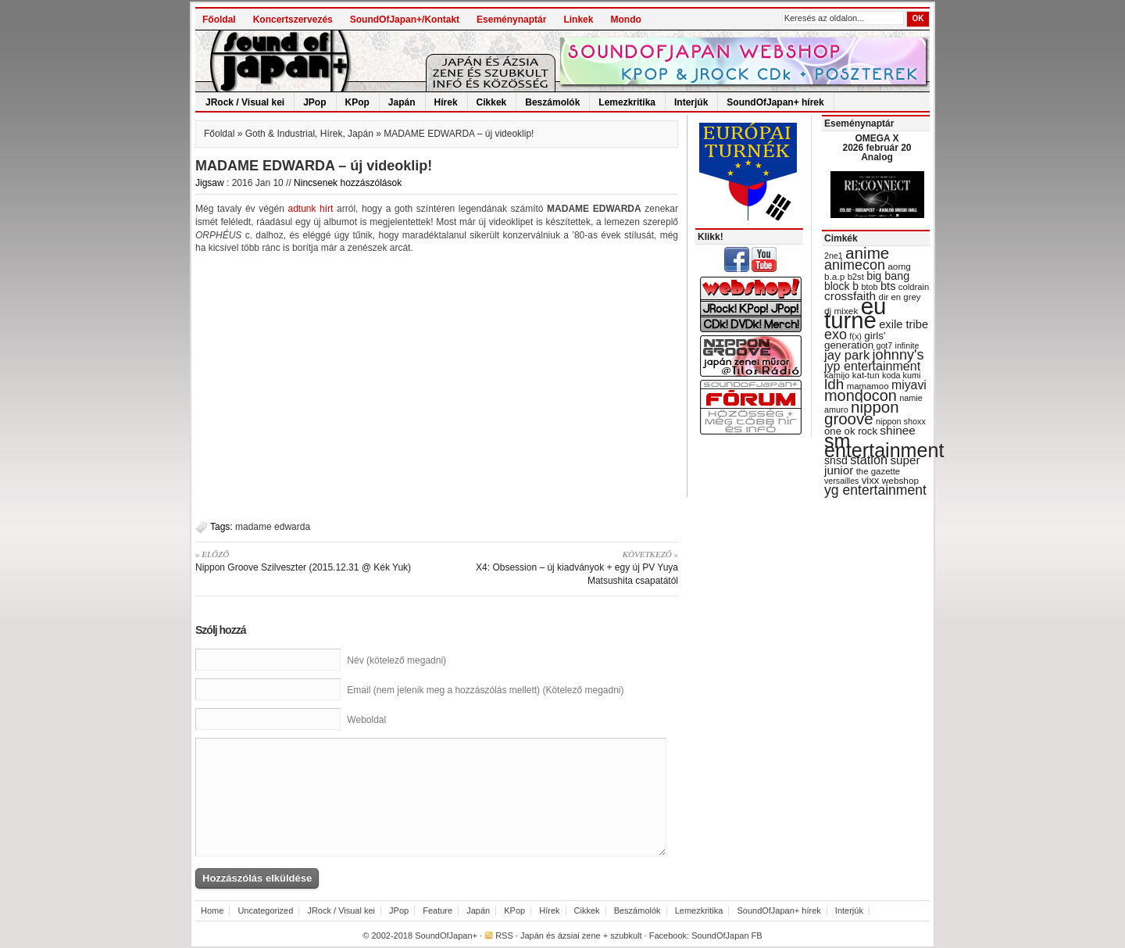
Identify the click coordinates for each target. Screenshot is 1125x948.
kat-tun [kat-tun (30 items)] (866, 375)
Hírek (446, 102)
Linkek (578, 19)
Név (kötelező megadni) (396, 660)
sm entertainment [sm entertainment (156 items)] (884, 445)
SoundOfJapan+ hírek (775, 102)
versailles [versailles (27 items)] (841, 480)
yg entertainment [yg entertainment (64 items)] (875, 490)
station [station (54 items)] (869, 460)
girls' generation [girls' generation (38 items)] (854, 340)
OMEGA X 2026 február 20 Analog (876, 148)
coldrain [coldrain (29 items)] (913, 287)
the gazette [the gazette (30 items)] (878, 471)
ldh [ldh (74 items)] (834, 384)
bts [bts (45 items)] (888, 286)
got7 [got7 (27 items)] (884, 345)
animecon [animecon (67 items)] (854, 265)
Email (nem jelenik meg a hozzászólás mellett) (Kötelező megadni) (485, 690)
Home (212, 910)
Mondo (625, 19)
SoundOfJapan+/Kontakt (404, 19)
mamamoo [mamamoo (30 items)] (868, 386)
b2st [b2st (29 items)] (856, 276)
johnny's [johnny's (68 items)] (898, 355)
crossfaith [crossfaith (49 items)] (850, 295)
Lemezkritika (626, 102)
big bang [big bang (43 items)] (887, 276)
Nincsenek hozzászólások (348, 182)
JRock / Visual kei (244, 102)
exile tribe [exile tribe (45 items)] (903, 324)
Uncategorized (265, 910)
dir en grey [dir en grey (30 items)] (900, 297)
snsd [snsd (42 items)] (836, 460)
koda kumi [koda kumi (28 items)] (901, 375)
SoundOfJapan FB (726, 935)
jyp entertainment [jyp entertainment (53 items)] (872, 366)
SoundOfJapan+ (446, 935)
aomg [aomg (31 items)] (899, 266)
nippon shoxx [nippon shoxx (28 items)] (901, 421)
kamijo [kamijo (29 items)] (836, 375)
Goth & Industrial (280, 133)
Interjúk (691, 102)
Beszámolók (552, 102)
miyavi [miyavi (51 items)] (909, 385)
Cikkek (492, 102)
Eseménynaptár (511, 19)
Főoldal (219, 19)
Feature (437, 910)
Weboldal (366, 719)
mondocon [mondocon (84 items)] (860, 395)
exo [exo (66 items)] (835, 334)
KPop (357, 102)
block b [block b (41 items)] (841, 286)
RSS (504, 935)
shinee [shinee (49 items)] (898, 430)
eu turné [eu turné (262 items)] (855, 313)
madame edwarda (272, 526)
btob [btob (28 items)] (869, 287)
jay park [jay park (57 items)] (847, 355)
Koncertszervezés (293, 19)
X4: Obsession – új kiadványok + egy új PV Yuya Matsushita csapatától (563, 567)
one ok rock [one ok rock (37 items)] (850, 431)
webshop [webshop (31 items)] (900, 480)
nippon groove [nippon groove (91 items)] (861, 412)
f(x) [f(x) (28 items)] (855, 336)
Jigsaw (209, 182)
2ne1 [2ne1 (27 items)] (833, 255)
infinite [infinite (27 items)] (907, 345)
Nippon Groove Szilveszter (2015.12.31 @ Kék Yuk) (310, 560)
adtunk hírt (310, 208)
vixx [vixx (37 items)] (871, 480)
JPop (314, 102)
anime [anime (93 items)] (867, 253)
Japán (402, 102)
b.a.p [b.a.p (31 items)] (834, 276)
